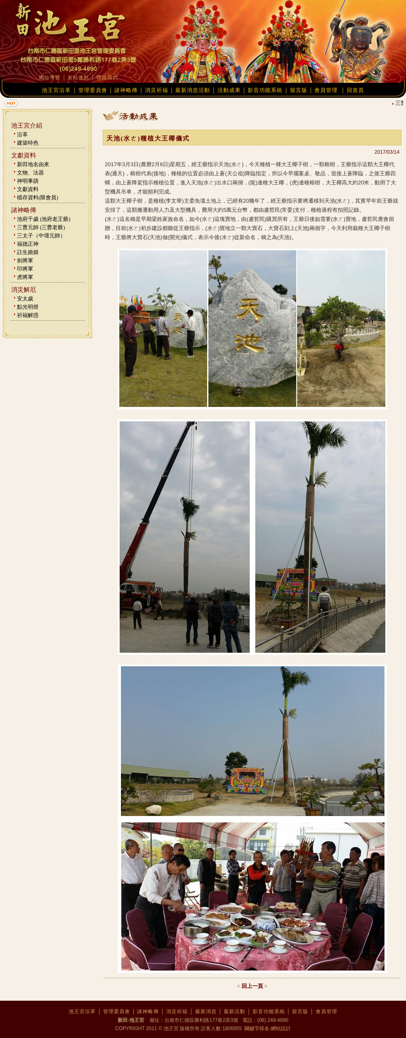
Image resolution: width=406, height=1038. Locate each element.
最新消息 (206, 1011)
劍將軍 (25, 260)
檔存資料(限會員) (37, 197)
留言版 (298, 90)
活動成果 (229, 90)
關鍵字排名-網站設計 (267, 1028)
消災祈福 (156, 90)
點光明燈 (28, 307)
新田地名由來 (33, 164)
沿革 (22, 134)
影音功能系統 (265, 90)
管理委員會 (92, 90)
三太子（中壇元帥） (41, 235)
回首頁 (355, 90)
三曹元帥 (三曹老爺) (41, 227)
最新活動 (234, 1011)
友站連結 (78, 77)
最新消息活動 (192, 90)
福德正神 (28, 244)
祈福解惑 (28, 315)
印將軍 (25, 269)
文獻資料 (28, 189)
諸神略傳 (126, 90)
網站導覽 (49, 77)
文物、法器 (30, 172)
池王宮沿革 (56, 90)
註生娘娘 (28, 252)
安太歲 (25, 298)
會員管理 (326, 90)
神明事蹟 (28, 181)
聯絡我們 (107, 77)
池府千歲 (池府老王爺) (43, 219)
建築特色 (28, 143)
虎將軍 (25, 277)
